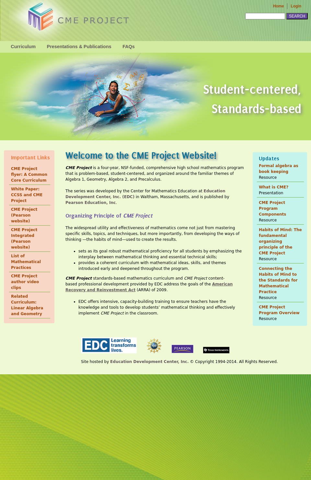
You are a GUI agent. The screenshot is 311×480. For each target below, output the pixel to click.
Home (278, 6)
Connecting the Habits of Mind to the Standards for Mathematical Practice (278, 280)
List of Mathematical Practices (26, 262)
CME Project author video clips (25, 282)
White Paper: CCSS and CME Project (26, 195)
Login (296, 6)
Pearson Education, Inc (90, 202)
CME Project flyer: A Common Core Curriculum (29, 174)
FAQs (128, 46)
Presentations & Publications (79, 46)
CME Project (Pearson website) (24, 215)
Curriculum (23, 46)
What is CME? (273, 187)
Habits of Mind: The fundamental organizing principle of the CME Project (280, 241)
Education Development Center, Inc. (149, 361)
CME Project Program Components (272, 208)
